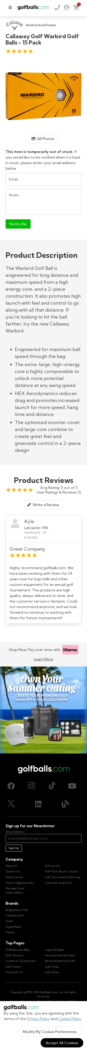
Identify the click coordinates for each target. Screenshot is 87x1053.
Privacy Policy (38, 1018)
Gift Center (52, 866)
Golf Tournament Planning (62, 877)
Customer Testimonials (21, 961)
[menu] (10, 7)
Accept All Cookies (61, 1042)
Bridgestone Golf (17, 910)
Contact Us (13, 871)
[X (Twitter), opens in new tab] (11, 804)
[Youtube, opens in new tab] (72, 786)
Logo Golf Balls (54, 949)
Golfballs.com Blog (17, 949)
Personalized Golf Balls (60, 955)
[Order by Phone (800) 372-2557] (57, 7)
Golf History (13, 966)
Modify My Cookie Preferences (50, 1031)
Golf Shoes (52, 972)
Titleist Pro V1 (14, 972)
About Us (12, 866)
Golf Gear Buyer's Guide (61, 871)
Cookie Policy (69, 1018)
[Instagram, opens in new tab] (31, 786)
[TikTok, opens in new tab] (52, 786)
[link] (66, 7)
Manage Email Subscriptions (15, 890)
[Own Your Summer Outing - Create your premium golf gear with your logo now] (43, 710)
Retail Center (14, 877)
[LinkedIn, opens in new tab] (38, 804)
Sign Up (14, 848)
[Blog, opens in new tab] (65, 804)
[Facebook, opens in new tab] (11, 786)
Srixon (10, 921)
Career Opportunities (20, 882)
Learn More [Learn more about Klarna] (43, 659)
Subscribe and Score (58, 882)
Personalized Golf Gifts (60, 961)
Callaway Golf (15, 915)
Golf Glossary (14, 955)
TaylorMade (13, 927)
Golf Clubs (52, 966)
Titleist (10, 932)
